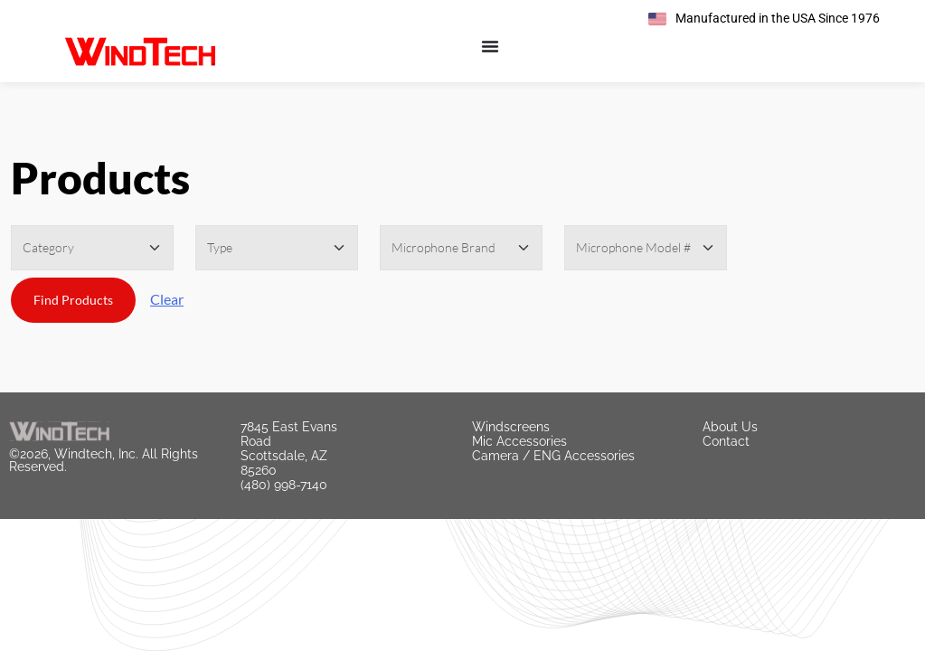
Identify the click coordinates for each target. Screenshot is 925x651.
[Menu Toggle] (490, 46)
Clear (167, 298)
